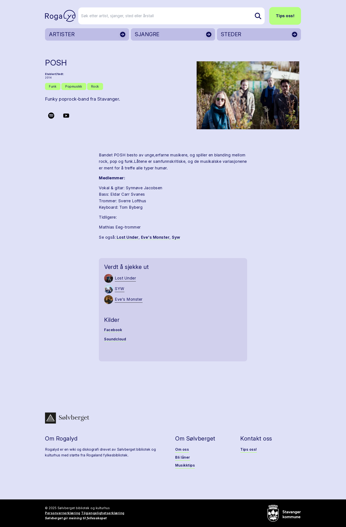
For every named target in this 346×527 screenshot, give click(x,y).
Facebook (113, 330)
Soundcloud (115, 339)
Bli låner (182, 457)
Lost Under (127, 237)
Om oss (182, 449)
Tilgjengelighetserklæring (102, 513)
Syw (176, 237)
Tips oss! (285, 15)
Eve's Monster (155, 237)
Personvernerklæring (62, 513)
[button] (248, 95)
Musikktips (185, 465)
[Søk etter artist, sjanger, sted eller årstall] (175, 15)
